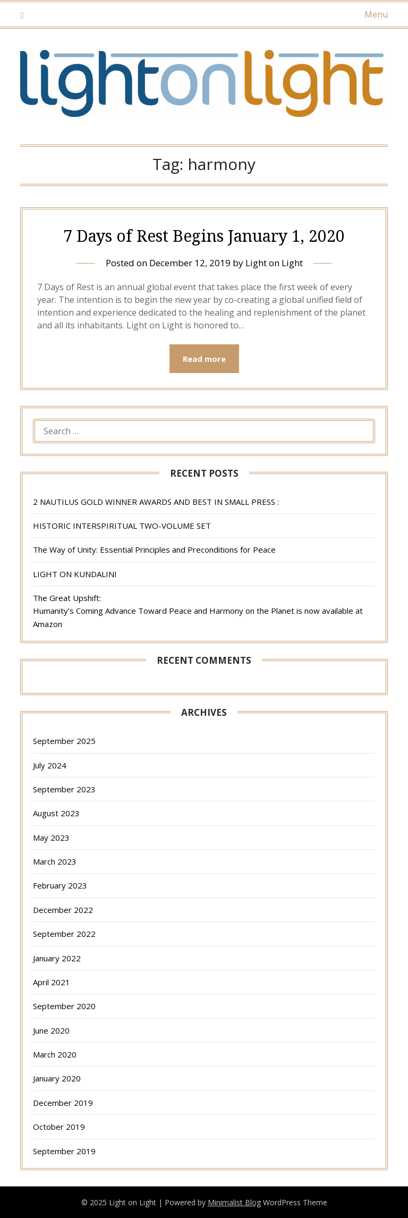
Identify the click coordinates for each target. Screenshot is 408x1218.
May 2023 (51, 837)
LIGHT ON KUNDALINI (75, 574)
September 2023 (64, 789)
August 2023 (56, 813)
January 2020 (57, 1078)
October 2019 (59, 1126)
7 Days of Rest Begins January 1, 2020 (204, 236)
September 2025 (64, 740)
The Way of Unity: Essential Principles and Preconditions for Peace (154, 549)
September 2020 (64, 1006)
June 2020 (51, 1030)
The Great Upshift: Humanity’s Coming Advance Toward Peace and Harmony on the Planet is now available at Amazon (198, 611)
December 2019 (63, 1102)
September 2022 (64, 933)
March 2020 (54, 1054)
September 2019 (64, 1151)
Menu (376, 14)
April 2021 (51, 982)
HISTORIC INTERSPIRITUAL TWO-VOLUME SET (122, 525)
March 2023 (54, 861)
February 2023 (60, 885)
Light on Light (274, 263)
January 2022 (57, 958)
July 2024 (49, 765)
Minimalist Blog (234, 1202)
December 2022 (63, 909)
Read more (204, 358)
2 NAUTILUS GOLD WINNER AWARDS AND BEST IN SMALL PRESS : (156, 501)
